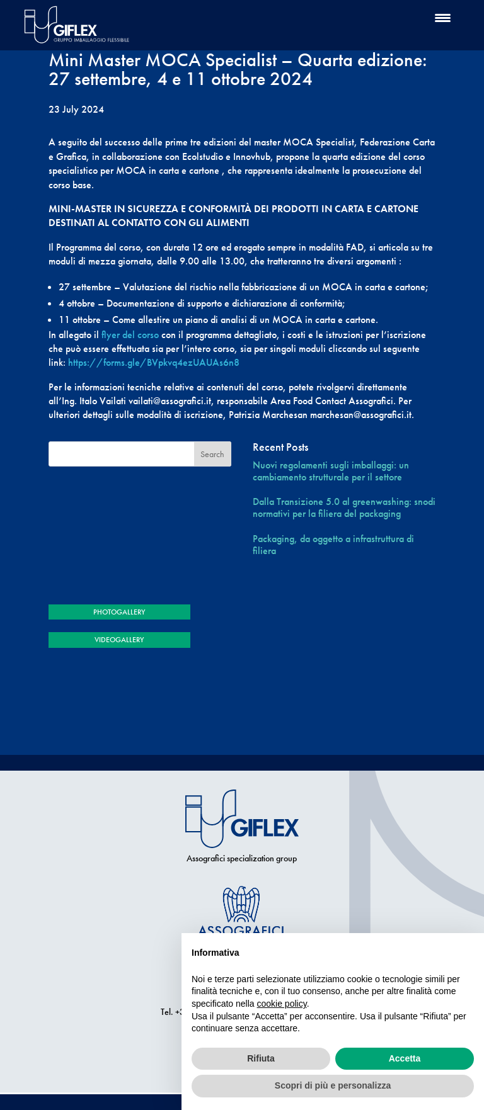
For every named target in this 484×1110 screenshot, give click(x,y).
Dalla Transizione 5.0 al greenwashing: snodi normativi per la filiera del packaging (344, 507)
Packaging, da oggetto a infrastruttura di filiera (333, 545)
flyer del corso (130, 334)
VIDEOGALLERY (119, 640)
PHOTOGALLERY (119, 612)
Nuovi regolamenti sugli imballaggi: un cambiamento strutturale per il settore (331, 471)
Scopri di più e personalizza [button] (333, 1085)
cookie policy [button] (282, 1004)
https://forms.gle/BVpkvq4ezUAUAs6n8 (153, 362)
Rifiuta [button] (261, 1058)
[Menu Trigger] (442, 17)
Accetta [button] (405, 1058)
